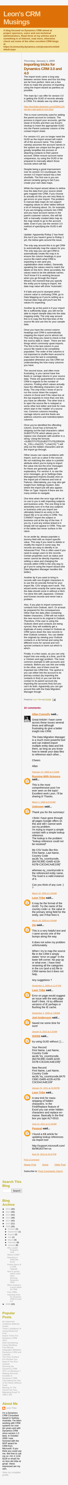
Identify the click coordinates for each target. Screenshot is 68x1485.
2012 (8, 1217)
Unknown (38, 806)
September (13, 1232)
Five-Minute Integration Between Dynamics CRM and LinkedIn (11, 1351)
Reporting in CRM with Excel (12, 1259)
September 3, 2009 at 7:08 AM (46, 1013)
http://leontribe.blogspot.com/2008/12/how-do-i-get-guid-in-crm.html (44, 108)
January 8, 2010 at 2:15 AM (44, 1031)
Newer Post (30, 1164)
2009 (8, 1226)
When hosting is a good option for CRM (14, 1287)
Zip (34, 925)
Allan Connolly (41, 714)
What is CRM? (13, 1255)
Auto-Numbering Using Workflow (10, 1343)
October (12, 1229)
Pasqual (37, 1128)
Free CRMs (12, 1292)
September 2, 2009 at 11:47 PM (46, 986)
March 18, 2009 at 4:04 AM (44, 920)
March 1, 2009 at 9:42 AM (43, 802)
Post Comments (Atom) (50, 1171)
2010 (8, 1223)
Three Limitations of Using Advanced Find (11, 1330)
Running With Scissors (46, 776)
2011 (8, 1220)
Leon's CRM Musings (21, 18)
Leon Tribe (38, 897)
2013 (8, 1215)
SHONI (36, 1036)
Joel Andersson (41, 1017)
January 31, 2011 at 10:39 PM (46, 1088)
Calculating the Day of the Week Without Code (11, 1382)
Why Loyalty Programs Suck (12, 1250)
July (10, 1237)
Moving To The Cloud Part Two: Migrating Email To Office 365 (11, 1391)
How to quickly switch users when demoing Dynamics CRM (13, 1276)
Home (45, 1164)
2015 (8, 1209)
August (11, 1234)
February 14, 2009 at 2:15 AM (45, 772)
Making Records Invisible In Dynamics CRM (10, 1375)
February (12, 1242)
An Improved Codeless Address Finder (10, 1323)
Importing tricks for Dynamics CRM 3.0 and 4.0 (14, 1298)
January (12, 1245)
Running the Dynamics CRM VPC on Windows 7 (11, 1368)
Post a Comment (31, 1160)
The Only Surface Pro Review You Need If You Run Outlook (10, 1360)
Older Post (60, 1164)
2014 (8, 1212)
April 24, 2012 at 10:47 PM (44, 1154)
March (11, 1240)
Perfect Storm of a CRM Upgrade (14, 1266)
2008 (8, 1304)
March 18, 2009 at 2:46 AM (44, 893)
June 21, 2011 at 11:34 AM (44, 1124)
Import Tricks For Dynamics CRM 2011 (10, 1337)
